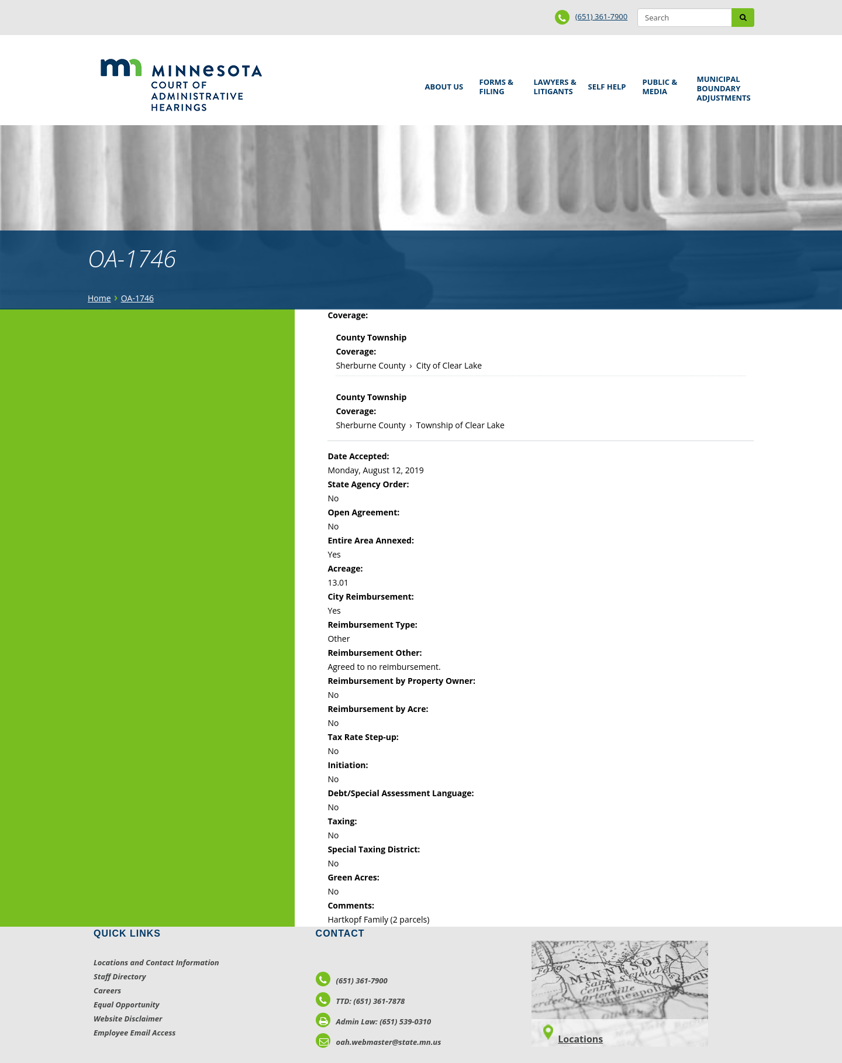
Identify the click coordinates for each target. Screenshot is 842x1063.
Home (99, 298)
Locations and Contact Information (156, 962)
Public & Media (661, 85)
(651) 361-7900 (601, 16)
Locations (580, 1039)
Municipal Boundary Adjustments (722, 88)
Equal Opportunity (127, 1004)
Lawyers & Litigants (553, 85)
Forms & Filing (498, 85)
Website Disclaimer (128, 1018)
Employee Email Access (135, 1032)
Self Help (605, 83)
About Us (442, 83)
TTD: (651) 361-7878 (360, 1001)
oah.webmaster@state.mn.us (378, 1042)
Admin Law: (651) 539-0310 (374, 1021)
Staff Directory (120, 976)
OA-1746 (137, 298)
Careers (107, 990)
